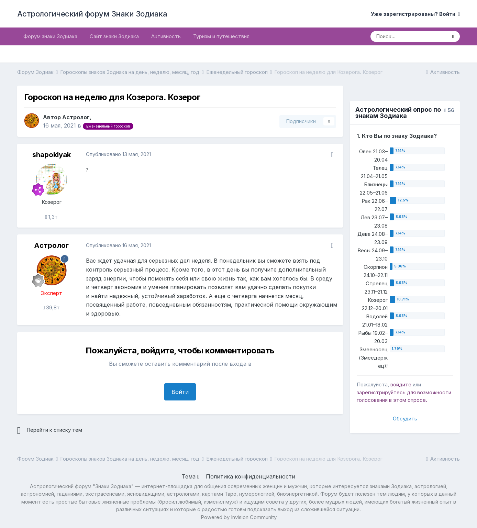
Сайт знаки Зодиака (114, 36)
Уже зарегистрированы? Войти (415, 14)
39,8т (51, 307)
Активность (166, 36)
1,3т (51, 216)
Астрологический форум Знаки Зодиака (92, 13)
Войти (180, 391)
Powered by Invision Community (239, 517)
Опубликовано (118, 154)
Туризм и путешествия (221, 36)
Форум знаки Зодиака (50, 36)
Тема (190, 476)
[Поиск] (408, 36)
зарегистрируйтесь (381, 392)
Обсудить (405, 418)
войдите (400, 384)
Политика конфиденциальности (250, 476)
